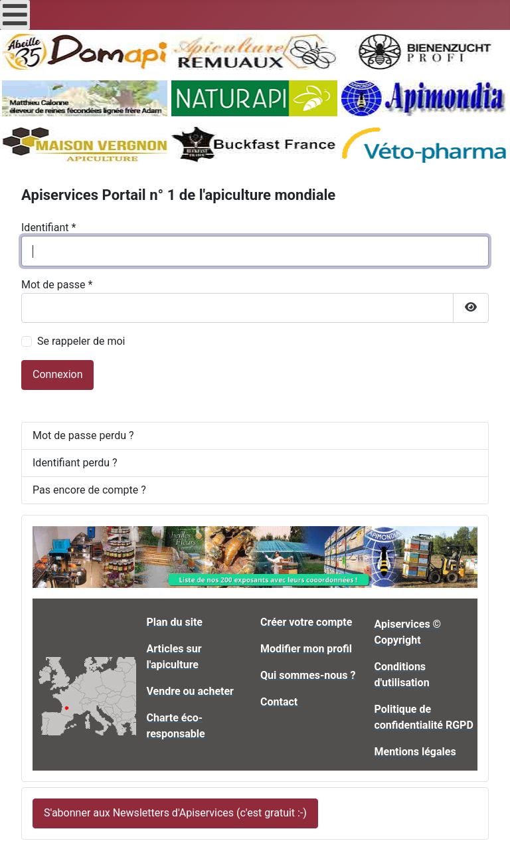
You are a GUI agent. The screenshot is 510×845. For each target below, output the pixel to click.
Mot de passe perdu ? (83, 435)
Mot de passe (56, 284)
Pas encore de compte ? (89, 490)
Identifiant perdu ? (75, 462)
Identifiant (48, 227)
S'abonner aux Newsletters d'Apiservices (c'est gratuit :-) (175, 812)
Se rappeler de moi (81, 341)
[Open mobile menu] (15, 15)
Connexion (57, 374)
